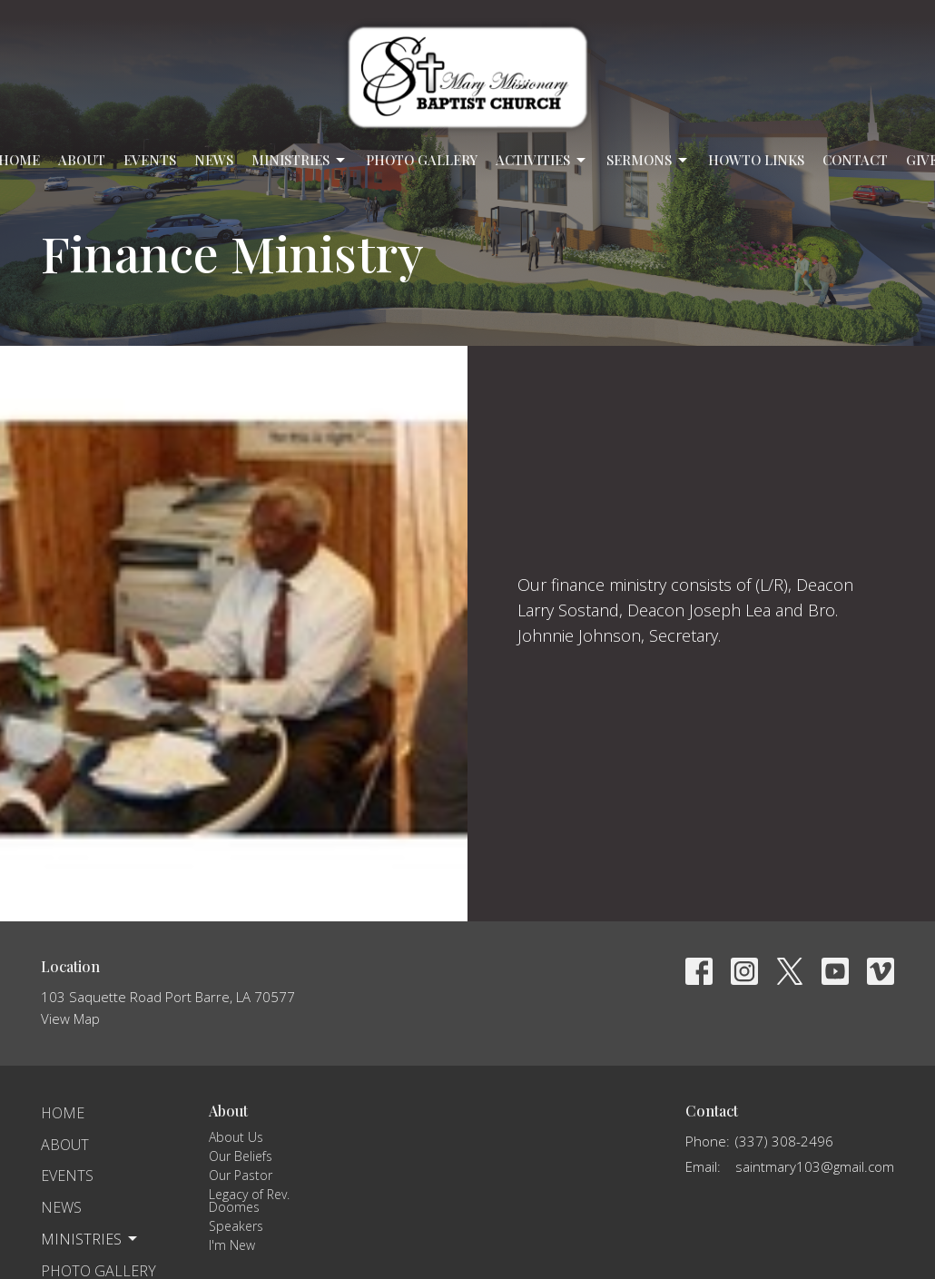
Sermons (648, 160)
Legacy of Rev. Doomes (249, 1200)
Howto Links (756, 160)
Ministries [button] (90, 1239)
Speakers (236, 1226)
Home (62, 1113)
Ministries (299, 160)
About (81, 160)
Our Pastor (240, 1175)
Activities (542, 160)
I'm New (232, 1245)
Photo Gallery (421, 160)
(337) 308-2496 (784, 1141)
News (213, 160)
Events (149, 160)
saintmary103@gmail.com (814, 1166)
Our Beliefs (240, 1156)
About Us (236, 1137)
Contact (855, 160)
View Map (70, 1018)
